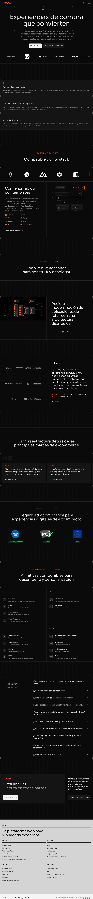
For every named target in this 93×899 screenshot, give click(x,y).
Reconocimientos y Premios (57, 857)
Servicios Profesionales (10, 880)
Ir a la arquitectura (62, 332)
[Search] (83, 3)
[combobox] (4, 898)
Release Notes (52, 877)
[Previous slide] (5, 458)
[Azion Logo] (6, 3)
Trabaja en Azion (8, 851)
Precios (5, 874)
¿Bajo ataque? (52, 854)
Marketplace (51, 851)
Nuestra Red (6, 848)
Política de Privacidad (10, 857)
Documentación (52, 868)
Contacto (5, 877)
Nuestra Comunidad (55, 874)
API (48, 871)
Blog (48, 845)
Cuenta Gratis (7, 868)
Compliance (6, 854)
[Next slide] (10, 458)
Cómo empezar (7, 871)
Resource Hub (52, 848)
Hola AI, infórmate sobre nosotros (14, 860)
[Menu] (89, 3)
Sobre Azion (6, 845)
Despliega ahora (14, 231)
